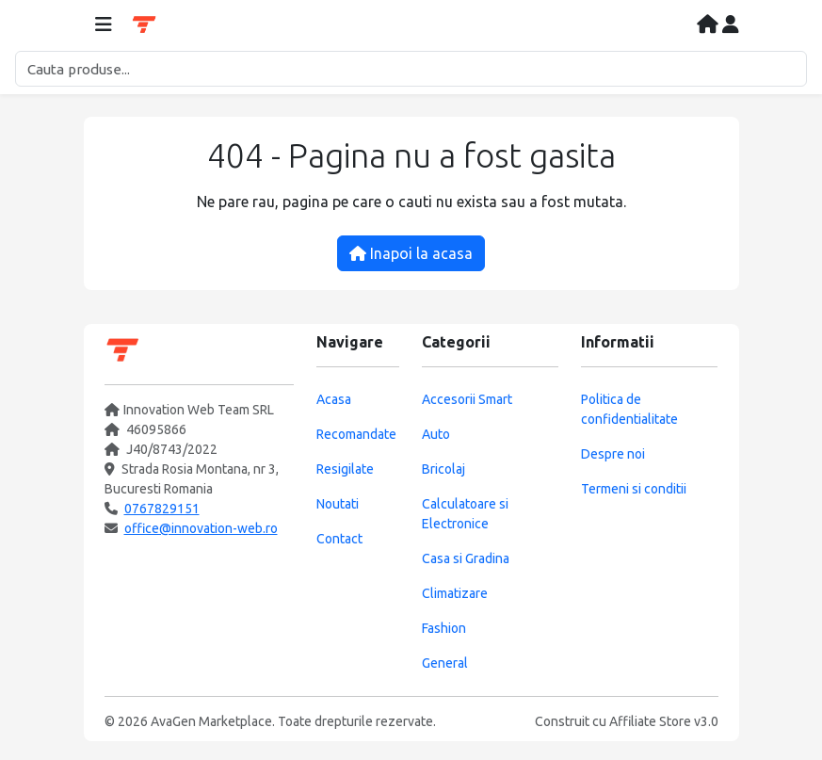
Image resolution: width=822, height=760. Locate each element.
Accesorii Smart (467, 399)
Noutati (337, 503)
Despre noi (613, 453)
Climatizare (455, 593)
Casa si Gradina (465, 558)
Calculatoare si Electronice (465, 513)
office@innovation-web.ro (201, 528)
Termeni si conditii (633, 488)
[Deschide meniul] (103, 25)
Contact (339, 538)
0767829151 (162, 508)
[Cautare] (411, 69)
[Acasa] (709, 25)
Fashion (444, 628)
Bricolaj (443, 469)
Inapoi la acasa (411, 253)
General (445, 663)
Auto (436, 434)
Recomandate (356, 434)
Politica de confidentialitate (629, 409)
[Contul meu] (730, 25)
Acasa (333, 399)
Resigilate (345, 469)
